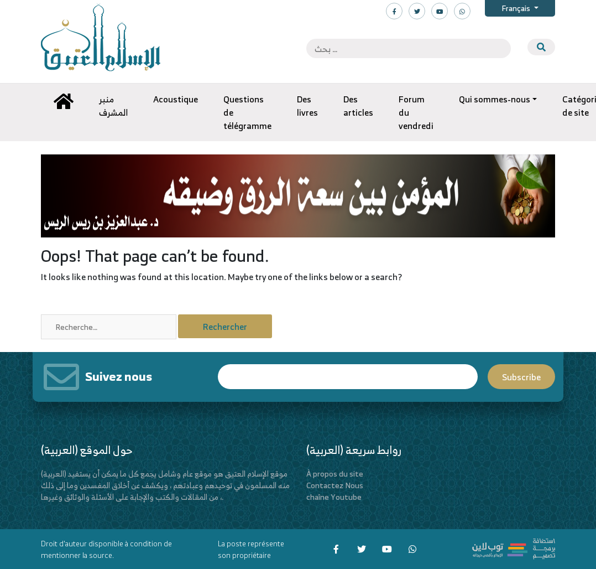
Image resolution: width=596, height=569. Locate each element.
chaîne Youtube (334, 497)
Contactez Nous (334, 485)
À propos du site (334, 473)
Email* (348, 376)
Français (516, 8)
